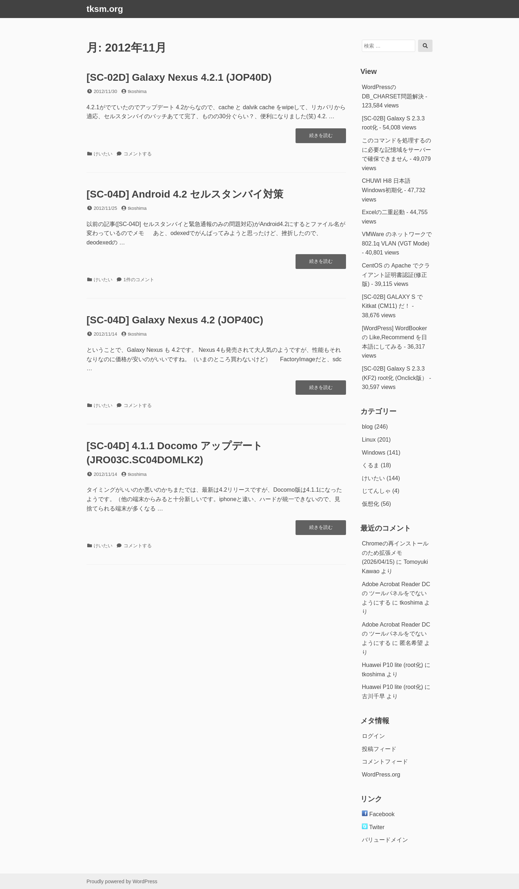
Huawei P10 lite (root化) (392, 665)
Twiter (373, 827)
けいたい (103, 153)
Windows (373, 453)
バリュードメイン (385, 840)
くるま (370, 465)
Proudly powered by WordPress (122, 881)
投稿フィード (379, 749)
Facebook (378, 814)
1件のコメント (139, 279)
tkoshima (137, 91)
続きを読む (322, 137)
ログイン (373, 736)
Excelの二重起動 (383, 212)
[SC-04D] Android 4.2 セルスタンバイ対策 (184, 194)
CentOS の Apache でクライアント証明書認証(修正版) (396, 274)
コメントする (138, 153)
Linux (369, 440)
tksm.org (104, 9)
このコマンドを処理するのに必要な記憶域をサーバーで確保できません (396, 149)
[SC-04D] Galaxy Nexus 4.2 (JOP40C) (174, 320)
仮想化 (370, 504)
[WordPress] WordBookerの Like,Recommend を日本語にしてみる (394, 337)
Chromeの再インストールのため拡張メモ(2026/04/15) (395, 552)
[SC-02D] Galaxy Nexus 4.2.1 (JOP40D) (179, 77)
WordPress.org (381, 774)
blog (367, 427)
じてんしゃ (376, 491)
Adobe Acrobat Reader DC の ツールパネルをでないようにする (396, 593)
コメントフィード (385, 761)
